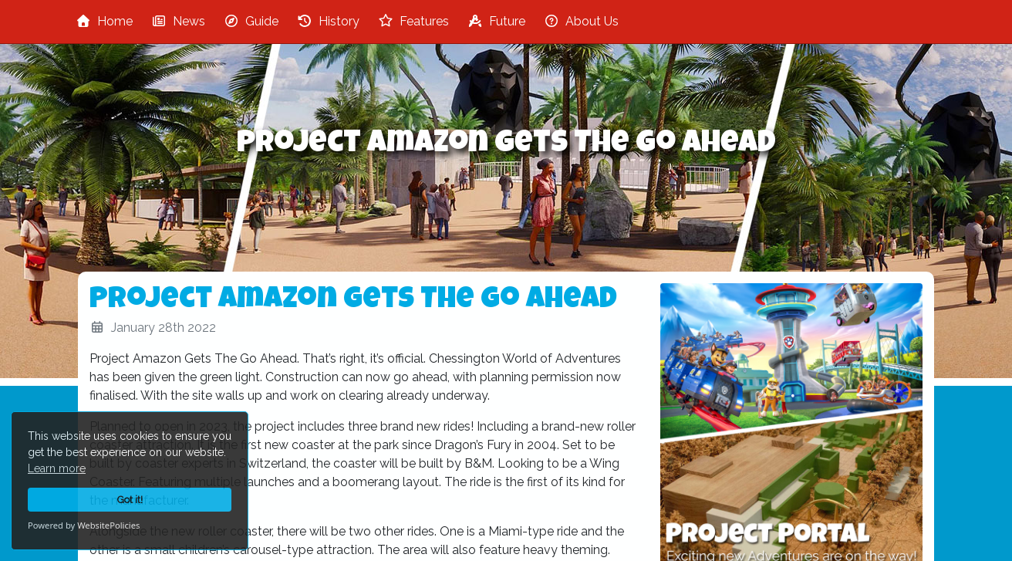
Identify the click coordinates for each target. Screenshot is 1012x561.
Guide (251, 21)
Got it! (130, 499)
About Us (581, 21)
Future (496, 21)
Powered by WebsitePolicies (84, 525)
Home (104, 21)
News (178, 21)
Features (413, 21)
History (328, 21)
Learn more (57, 468)
